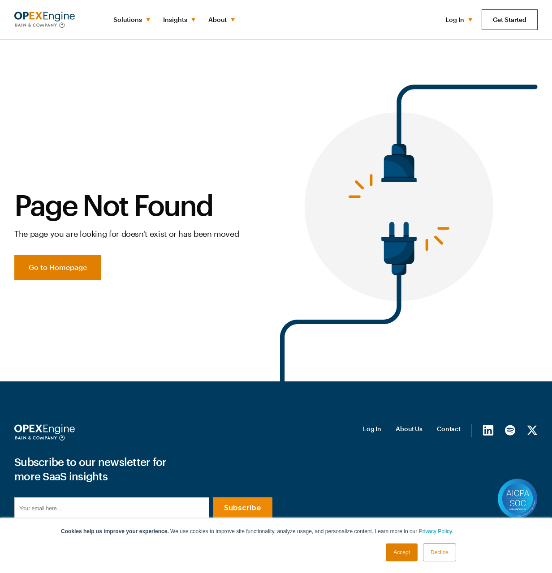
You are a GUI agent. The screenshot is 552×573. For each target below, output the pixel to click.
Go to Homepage (58, 267)
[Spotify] (510, 430)
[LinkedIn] (488, 430)
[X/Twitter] (532, 430)
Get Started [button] (509, 19)
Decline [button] (439, 552)
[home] (44, 20)
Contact (449, 428)
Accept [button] (401, 552)
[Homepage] (44, 432)
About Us (409, 428)
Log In (372, 428)
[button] (131, 20)
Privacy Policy (435, 531)
